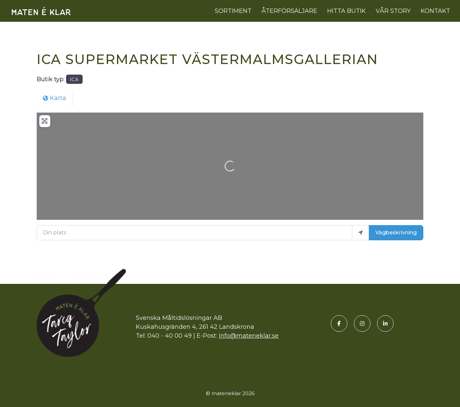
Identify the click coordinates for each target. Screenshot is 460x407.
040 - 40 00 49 (169, 335)
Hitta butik (346, 11)
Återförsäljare (289, 11)
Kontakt (435, 11)
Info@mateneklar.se (249, 335)
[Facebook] (339, 323)
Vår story (393, 11)
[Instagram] (362, 323)
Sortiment (233, 11)
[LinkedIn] (385, 323)
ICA (74, 79)
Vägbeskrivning (396, 232)
